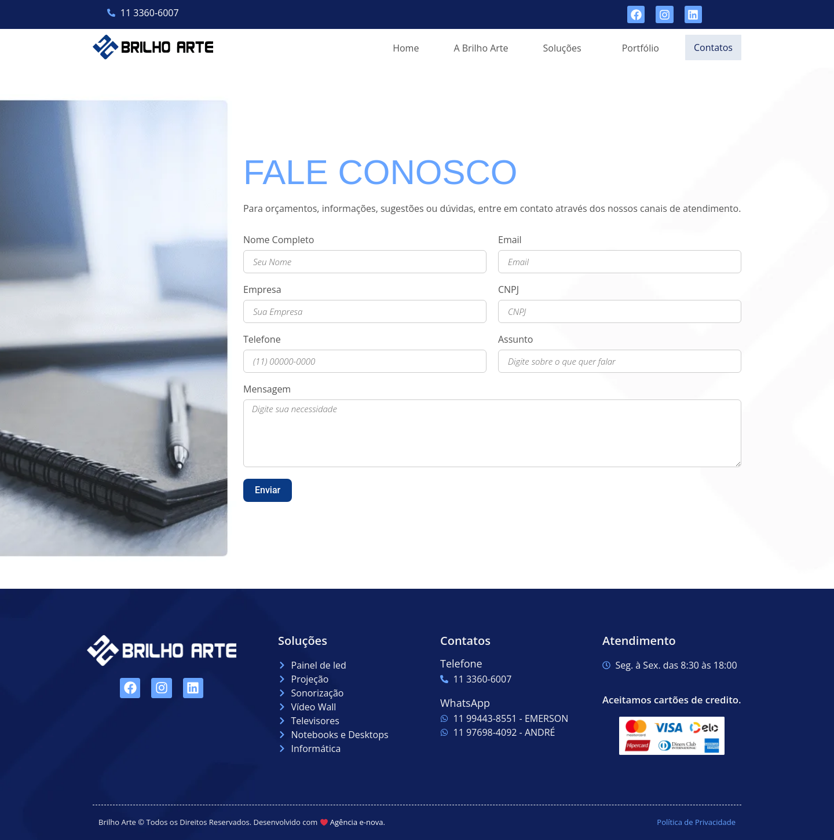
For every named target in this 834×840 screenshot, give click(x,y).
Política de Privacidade (696, 822)
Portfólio (637, 48)
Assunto (515, 340)
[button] (562, 48)
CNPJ (508, 290)
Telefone (262, 340)
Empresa (262, 290)
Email (510, 240)
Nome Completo (278, 240)
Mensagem (267, 389)
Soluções (559, 48)
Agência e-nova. (357, 822)
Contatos (712, 47)
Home (403, 48)
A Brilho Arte (478, 48)
